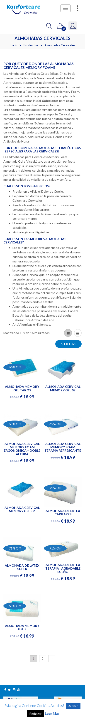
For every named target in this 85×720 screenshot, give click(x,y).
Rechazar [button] (35, 713)
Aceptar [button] (73, 705)
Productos (30, 45)
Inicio (13, 45)
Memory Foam (57, 157)
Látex (38, 161)
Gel (20, 161)
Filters (68, 344)
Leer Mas (52, 713)
